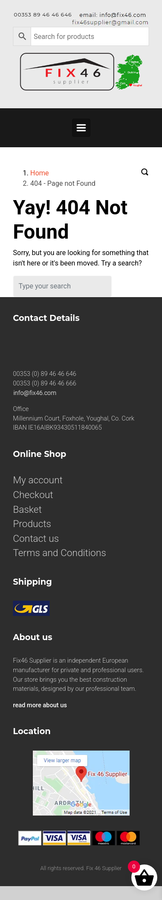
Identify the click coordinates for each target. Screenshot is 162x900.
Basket (27, 509)
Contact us (36, 538)
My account (38, 480)
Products (32, 523)
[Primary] (81, 128)
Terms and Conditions (59, 552)
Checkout (33, 494)
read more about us (40, 705)
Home (39, 173)
